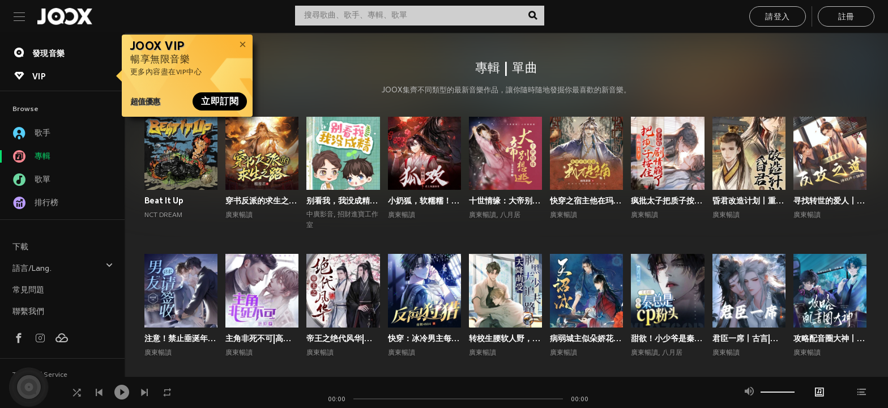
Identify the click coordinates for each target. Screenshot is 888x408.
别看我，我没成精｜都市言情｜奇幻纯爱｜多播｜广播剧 (342, 200)
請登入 (777, 17)
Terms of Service (39, 375)
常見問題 (28, 290)
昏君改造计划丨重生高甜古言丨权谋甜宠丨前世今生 (748, 200)
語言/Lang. (62, 267)
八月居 (510, 215)
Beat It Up (163, 200)
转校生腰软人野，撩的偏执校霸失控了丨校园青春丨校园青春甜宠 (505, 338)
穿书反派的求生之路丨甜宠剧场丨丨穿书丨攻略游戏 (261, 200)
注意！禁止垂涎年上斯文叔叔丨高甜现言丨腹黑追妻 (180, 338)
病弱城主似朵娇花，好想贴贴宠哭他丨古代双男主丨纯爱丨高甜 (586, 338)
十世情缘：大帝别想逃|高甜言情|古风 (505, 200)
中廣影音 (320, 215)
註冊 (846, 17)
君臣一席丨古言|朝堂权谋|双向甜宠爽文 (748, 338)
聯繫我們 (28, 312)
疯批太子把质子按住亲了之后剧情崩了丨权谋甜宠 (667, 200)
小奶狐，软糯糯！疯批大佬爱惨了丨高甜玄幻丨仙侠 (424, 200)
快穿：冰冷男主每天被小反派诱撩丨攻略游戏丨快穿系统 (424, 338)
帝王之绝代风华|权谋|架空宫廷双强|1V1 (342, 338)
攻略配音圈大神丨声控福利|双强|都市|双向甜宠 (829, 338)
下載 (20, 247)
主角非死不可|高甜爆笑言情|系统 (261, 338)
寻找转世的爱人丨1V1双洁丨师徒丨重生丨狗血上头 (829, 200)
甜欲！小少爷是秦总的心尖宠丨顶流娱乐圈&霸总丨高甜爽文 (667, 338)
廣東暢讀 (239, 215)
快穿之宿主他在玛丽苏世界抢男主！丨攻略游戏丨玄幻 (586, 200)
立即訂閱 (219, 101)
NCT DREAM (163, 215)
